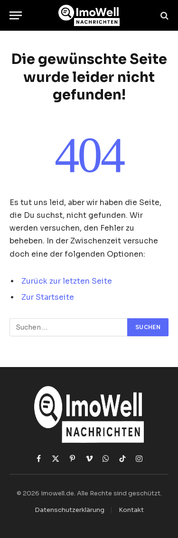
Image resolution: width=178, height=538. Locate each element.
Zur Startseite (47, 297)
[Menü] (15, 15)
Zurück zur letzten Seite (66, 281)
